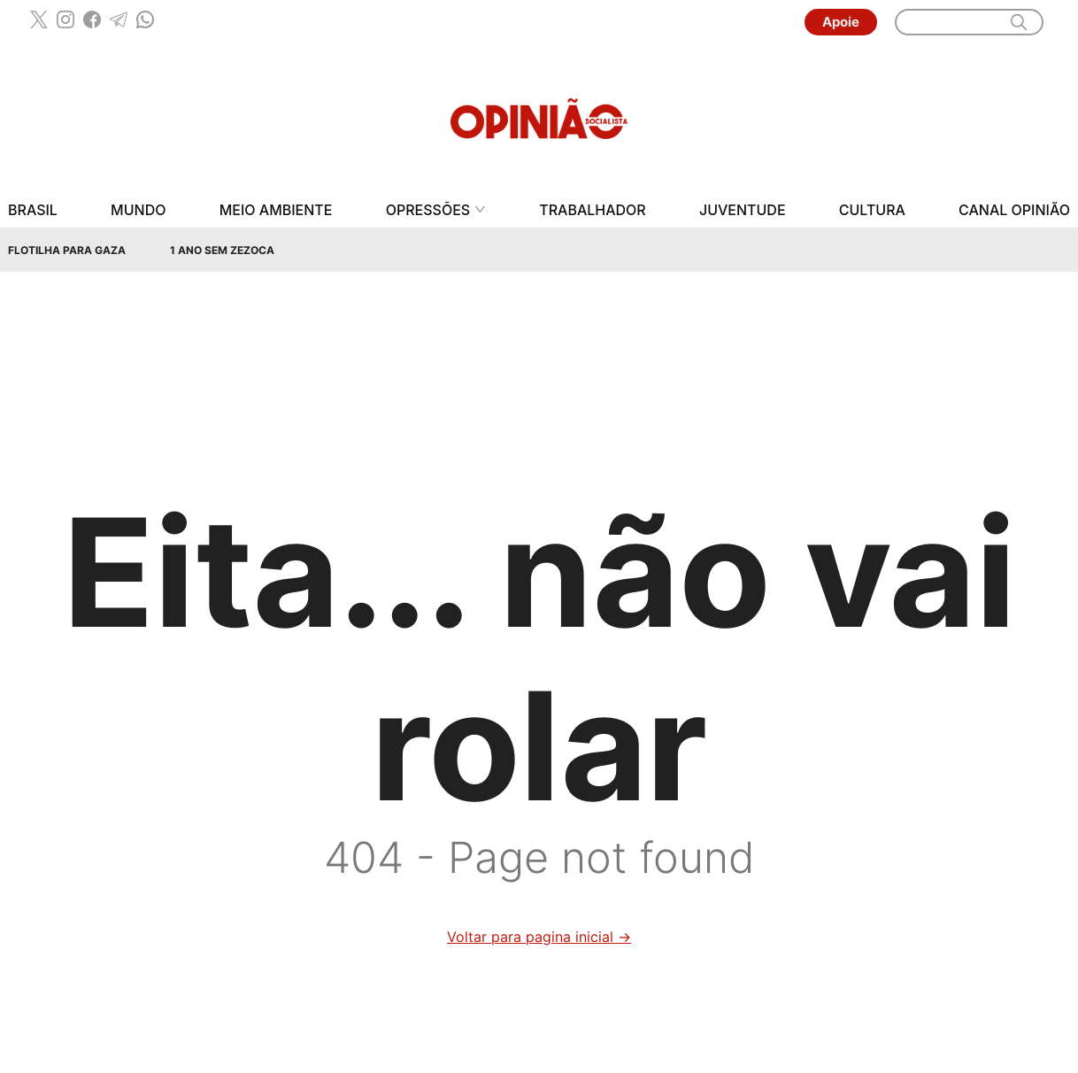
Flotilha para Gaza (67, 250)
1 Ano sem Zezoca (222, 250)
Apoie (840, 21)
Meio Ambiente (276, 210)
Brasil (33, 210)
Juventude (742, 210)
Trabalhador (592, 210)
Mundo (138, 210)
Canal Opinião (1014, 210)
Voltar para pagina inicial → (539, 937)
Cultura (872, 210)
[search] (1019, 22)
